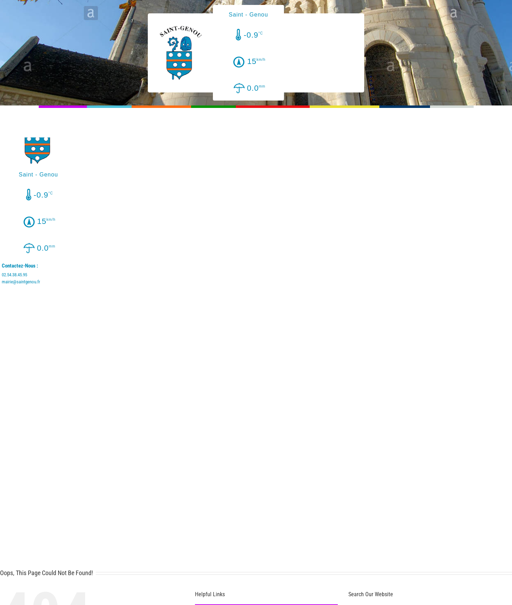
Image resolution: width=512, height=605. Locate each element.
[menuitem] (63, 122)
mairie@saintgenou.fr (21, 281)
